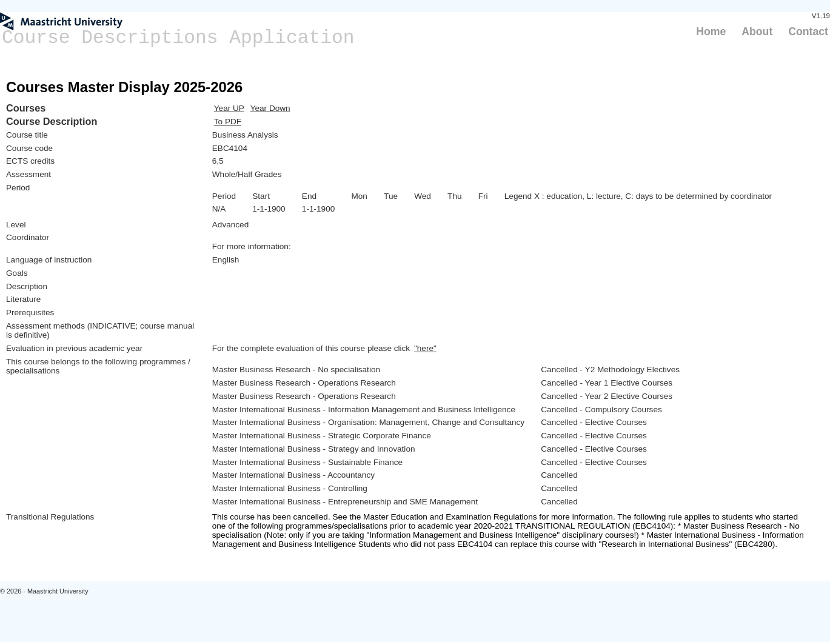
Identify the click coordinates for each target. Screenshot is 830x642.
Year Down (270, 108)
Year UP (229, 108)
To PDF (227, 121)
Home (711, 31)
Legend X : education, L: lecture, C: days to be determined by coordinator (638, 196)
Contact (808, 31)
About (756, 31)
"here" (425, 348)
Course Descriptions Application (178, 37)
